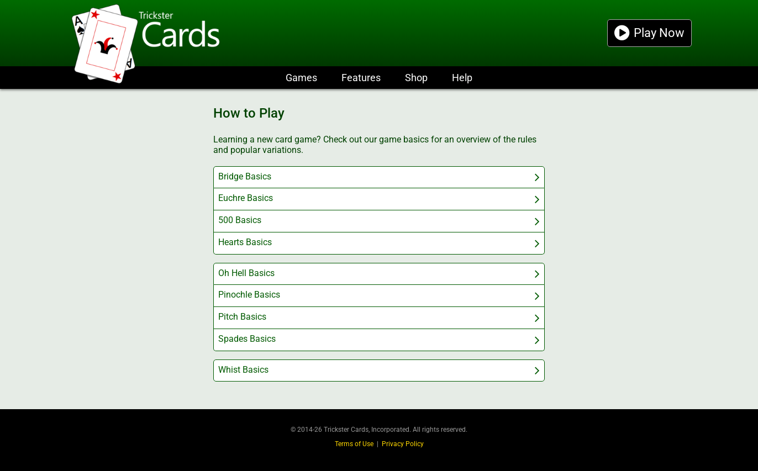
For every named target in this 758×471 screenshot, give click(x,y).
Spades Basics (247, 339)
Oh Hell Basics (246, 273)
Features (361, 77)
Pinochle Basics (249, 294)
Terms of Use (354, 444)
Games (301, 77)
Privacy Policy (403, 444)
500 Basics (239, 220)
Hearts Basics (245, 242)
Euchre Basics (245, 198)
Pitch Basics (242, 316)
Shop (416, 77)
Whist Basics (243, 369)
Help (462, 77)
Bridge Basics (244, 176)
